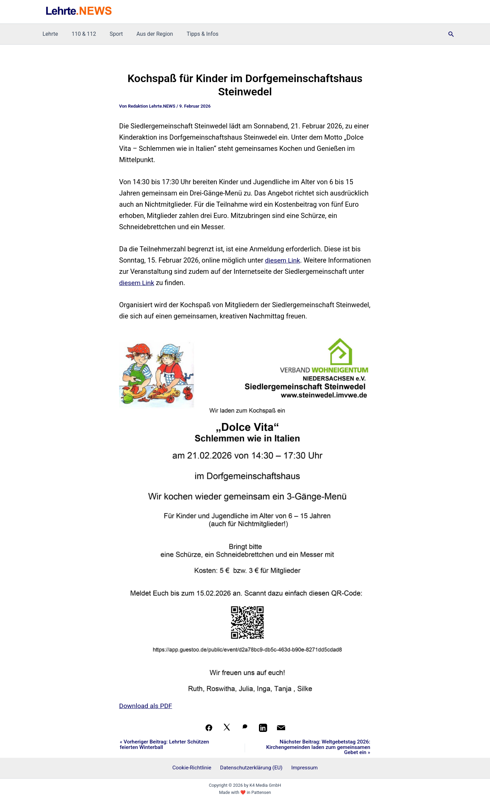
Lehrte (48, 34)
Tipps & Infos (190, 34)
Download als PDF (146, 706)
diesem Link (283, 260)
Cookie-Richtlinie (193, 768)
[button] (451, 34)
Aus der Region (145, 34)
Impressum (303, 768)
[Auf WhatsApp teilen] (245, 727)
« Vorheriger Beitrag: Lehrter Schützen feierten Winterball (166, 744)
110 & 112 (79, 34)
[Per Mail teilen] (281, 727)
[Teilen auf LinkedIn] (263, 727)
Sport (109, 34)
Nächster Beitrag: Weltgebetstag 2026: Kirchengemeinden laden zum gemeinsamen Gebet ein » (326, 747)
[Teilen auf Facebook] (208, 727)
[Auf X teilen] (227, 727)
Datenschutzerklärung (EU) (251, 768)
